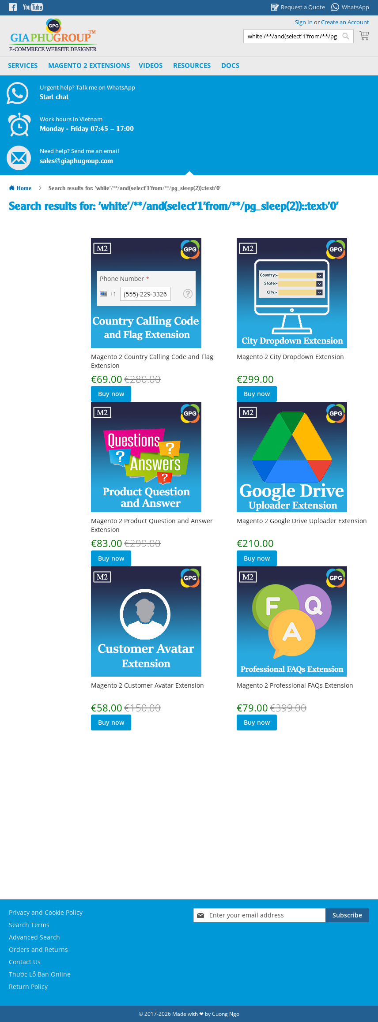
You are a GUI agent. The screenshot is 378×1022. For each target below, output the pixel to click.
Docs (230, 65)
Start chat (54, 97)
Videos (151, 65)
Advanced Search (34, 937)
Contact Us (25, 962)
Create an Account (345, 22)
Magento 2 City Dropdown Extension (290, 356)
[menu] (124, 65)
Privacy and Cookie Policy (46, 912)
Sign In (304, 22)
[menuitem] (89, 65)
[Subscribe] (347, 915)
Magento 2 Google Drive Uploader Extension (302, 521)
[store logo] (53, 35)
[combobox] (298, 36)
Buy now (111, 393)
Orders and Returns (38, 949)
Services (23, 65)
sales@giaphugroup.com (76, 161)
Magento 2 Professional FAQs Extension (149, 831)
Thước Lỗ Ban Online (40, 974)
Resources (192, 65)
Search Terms (29, 925)
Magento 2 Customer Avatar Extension (293, 676)
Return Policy (28, 986)
